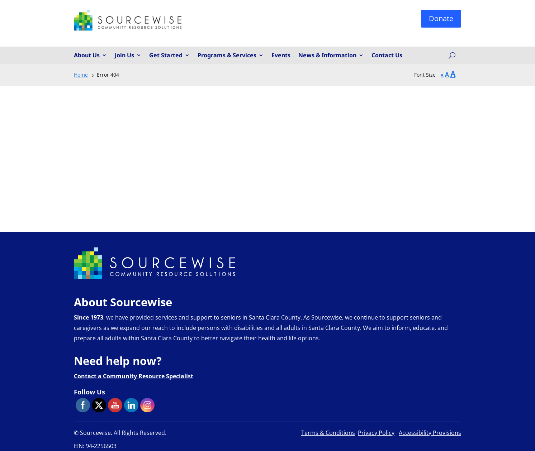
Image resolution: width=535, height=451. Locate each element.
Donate (441, 18)
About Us (87, 55)
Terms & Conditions (328, 433)
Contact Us (386, 55)
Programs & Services (227, 55)
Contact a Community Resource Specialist (133, 376)
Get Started (166, 55)
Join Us (124, 55)
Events (280, 55)
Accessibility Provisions (430, 433)
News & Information (327, 55)
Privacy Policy (376, 433)
